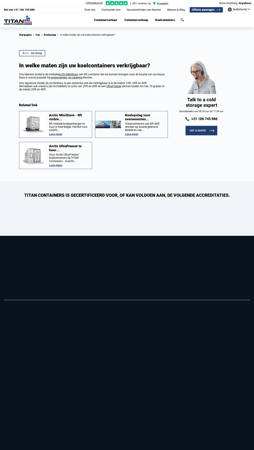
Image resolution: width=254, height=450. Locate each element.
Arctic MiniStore (68, 74)
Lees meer (55, 134)
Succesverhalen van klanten (144, 9)
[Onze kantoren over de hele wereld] (239, 10)
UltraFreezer (113, 86)
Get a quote (198, 130)
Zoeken (182, 20)
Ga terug (32, 53)
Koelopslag (50, 34)
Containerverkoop (136, 20)
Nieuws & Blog (176, 9)
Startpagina (25, 34)
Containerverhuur (105, 20)
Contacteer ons (111, 9)
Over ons (89, 9)
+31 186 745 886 (19, 9)
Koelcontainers (165, 20)
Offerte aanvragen (203, 9)
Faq (38, 34)
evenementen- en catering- (67, 77)
